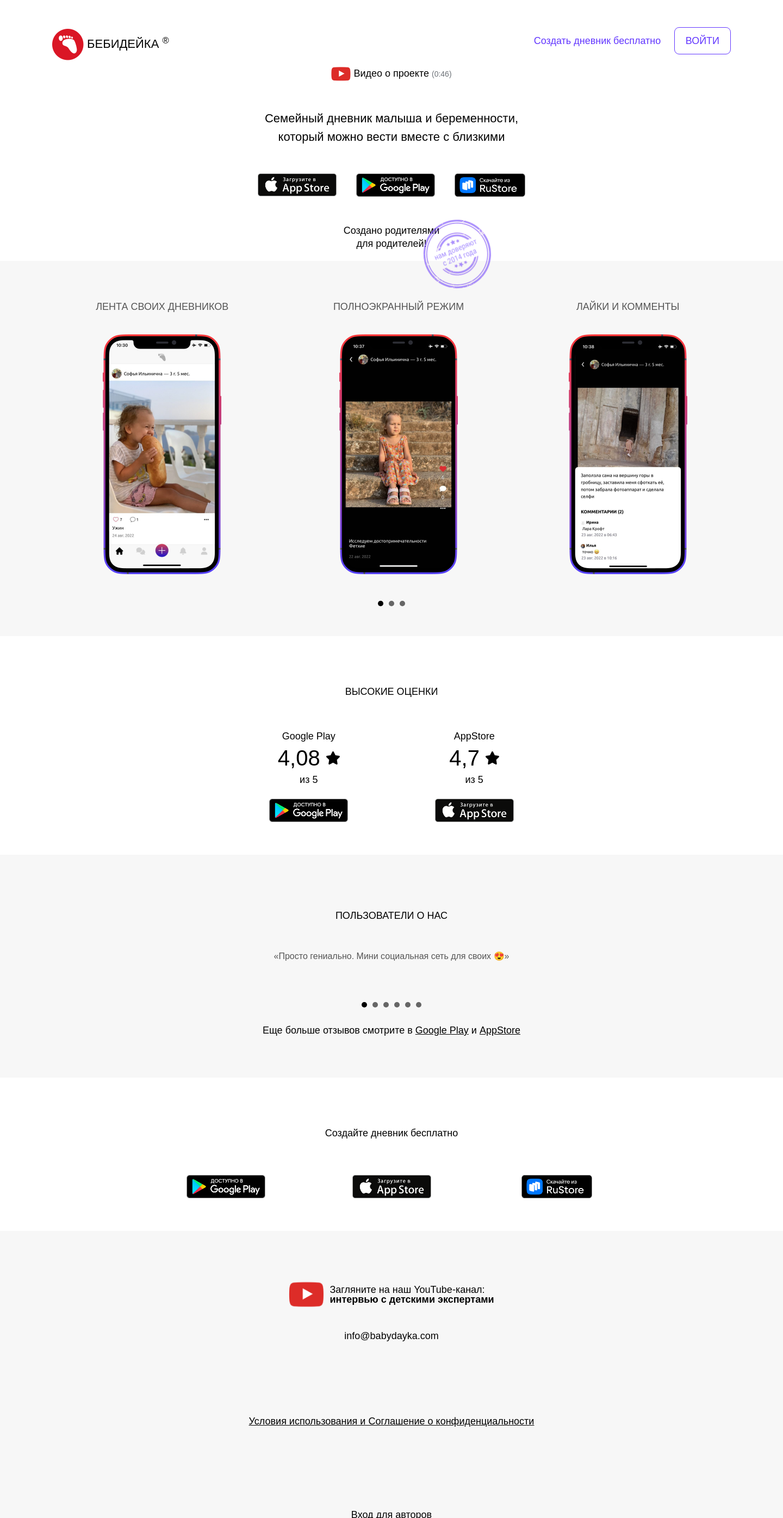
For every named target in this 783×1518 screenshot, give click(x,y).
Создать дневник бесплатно (597, 40)
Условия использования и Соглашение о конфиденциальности (392, 1421)
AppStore (500, 1030)
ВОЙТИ (702, 40)
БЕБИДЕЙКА (110, 44)
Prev (63, 450)
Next (720, 450)
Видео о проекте (391, 73)
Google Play (442, 1030)
